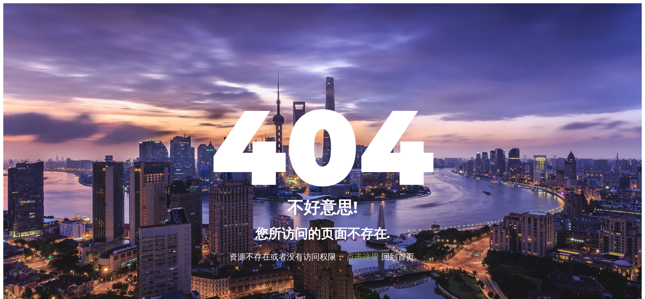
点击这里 (362, 256)
